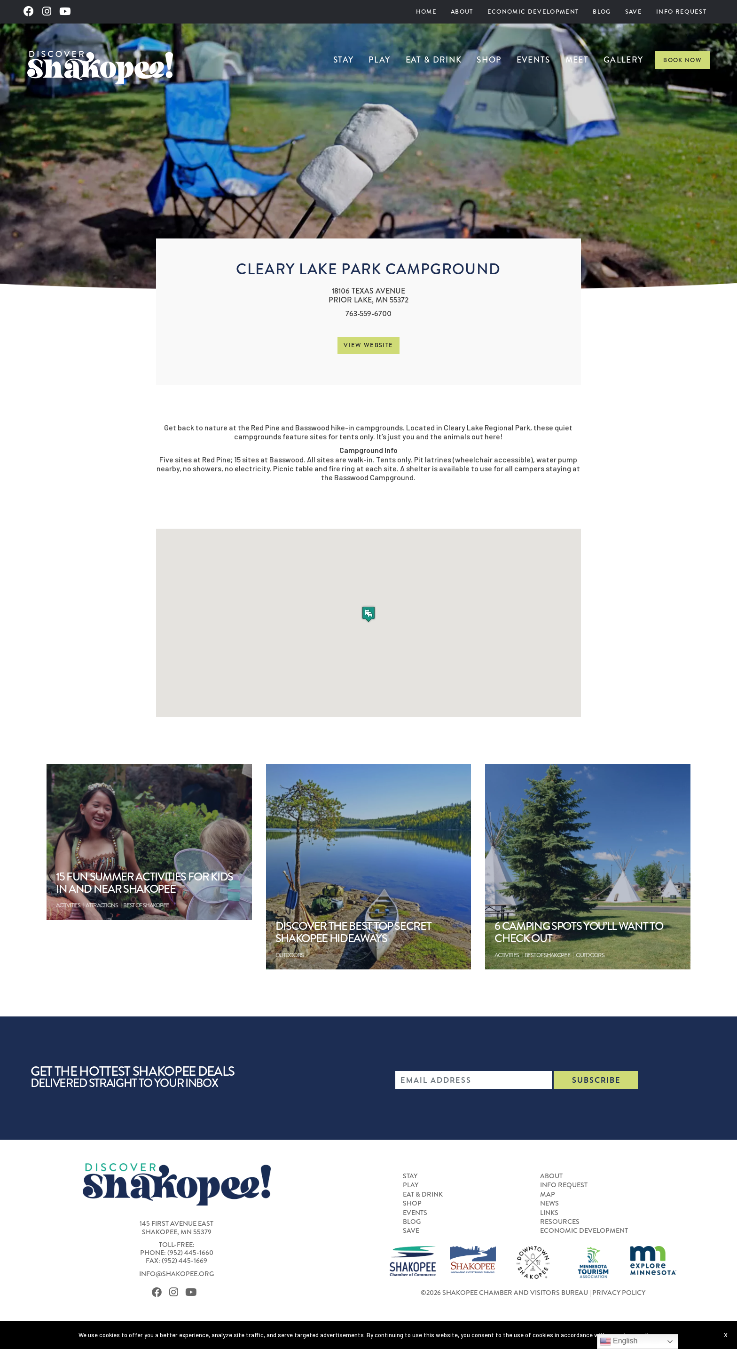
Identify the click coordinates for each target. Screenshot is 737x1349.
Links (549, 1212)
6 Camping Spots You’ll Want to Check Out (578, 932)
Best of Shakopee (146, 905)
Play (379, 60)
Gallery (623, 60)
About (462, 12)
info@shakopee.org (176, 1273)
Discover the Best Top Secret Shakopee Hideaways (353, 932)
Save (633, 12)
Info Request (681, 12)
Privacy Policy (618, 1292)
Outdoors (289, 955)
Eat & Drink (434, 60)
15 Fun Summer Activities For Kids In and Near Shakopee (144, 883)
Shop (489, 60)
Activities (68, 905)
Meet (576, 60)
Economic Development (533, 12)
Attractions (102, 905)
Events (533, 60)
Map (547, 1194)
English (619, 1341)
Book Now (682, 60)
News (549, 1203)
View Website (368, 345)
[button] (368, 614)
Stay (343, 60)
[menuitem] (426, 12)
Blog (602, 12)
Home (426, 12)
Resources (560, 1221)
